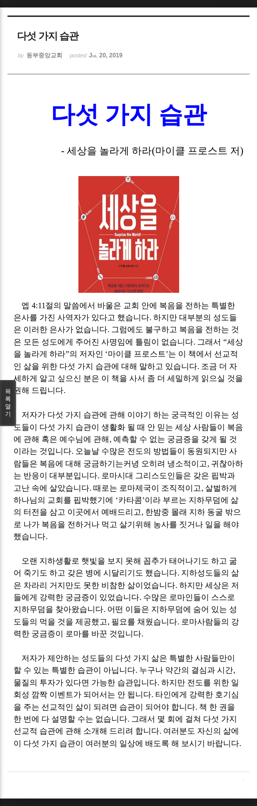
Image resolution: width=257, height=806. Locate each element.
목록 (8, 403)
